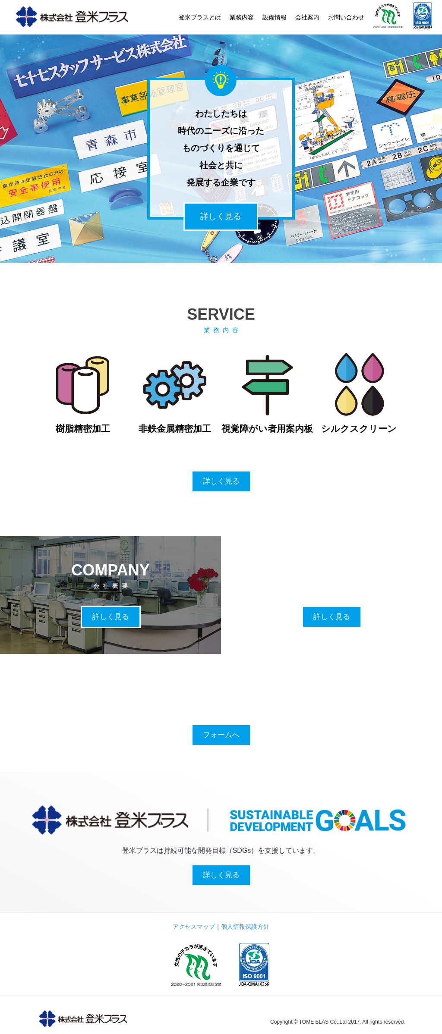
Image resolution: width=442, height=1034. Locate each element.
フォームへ (221, 735)
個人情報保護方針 (245, 926)
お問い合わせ (346, 17)
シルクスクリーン (359, 429)
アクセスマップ (194, 926)
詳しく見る (220, 216)
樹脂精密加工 (83, 429)
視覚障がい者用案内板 (267, 429)
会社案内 (307, 17)
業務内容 (242, 17)
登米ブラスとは (200, 17)
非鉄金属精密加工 (175, 429)
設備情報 (274, 17)
